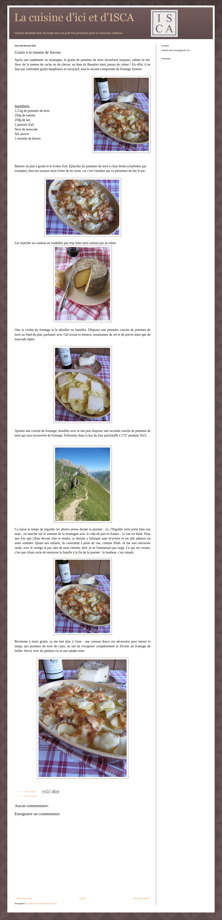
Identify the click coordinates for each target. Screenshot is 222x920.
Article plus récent (24, 898)
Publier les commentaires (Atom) (42, 903)
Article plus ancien (141, 898)
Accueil (82, 898)
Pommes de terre (30, 796)
